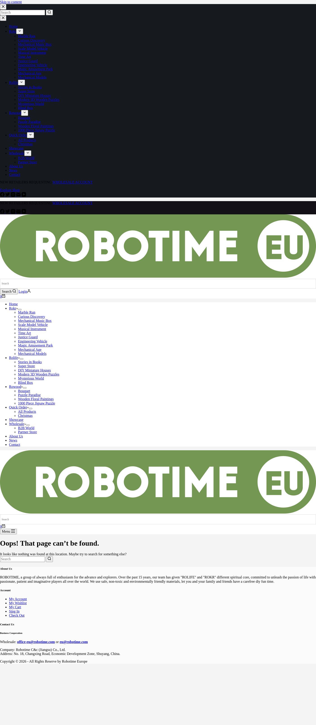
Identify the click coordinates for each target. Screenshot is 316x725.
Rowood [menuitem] (15, 113)
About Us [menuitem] (16, 166)
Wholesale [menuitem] (16, 153)
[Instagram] (13, 195)
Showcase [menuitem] (16, 148)
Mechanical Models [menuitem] (32, 77)
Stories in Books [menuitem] (30, 87)
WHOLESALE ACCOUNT (72, 182)
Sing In (14, 611)
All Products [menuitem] (27, 140)
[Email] (19, 195)
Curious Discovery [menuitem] (31, 40)
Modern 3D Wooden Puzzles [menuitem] (38, 99)
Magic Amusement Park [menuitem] (35, 69)
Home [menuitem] (13, 26)
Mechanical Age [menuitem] (29, 73)
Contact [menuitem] (14, 174)
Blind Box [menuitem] (25, 108)
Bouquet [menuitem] (24, 118)
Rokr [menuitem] (12, 31)
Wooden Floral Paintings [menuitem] (36, 126)
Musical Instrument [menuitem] (32, 53)
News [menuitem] (13, 170)
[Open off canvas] (8, 531)
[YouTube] (24, 195)
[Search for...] (22, 12)
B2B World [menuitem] (26, 158)
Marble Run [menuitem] (26, 36)
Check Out (17, 615)
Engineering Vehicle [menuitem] (32, 65)
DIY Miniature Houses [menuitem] (34, 95)
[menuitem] (19, 31)
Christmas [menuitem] (25, 144)
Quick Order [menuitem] (18, 135)
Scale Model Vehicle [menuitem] (33, 49)
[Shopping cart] (2, 296)
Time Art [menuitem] (24, 57)
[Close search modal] (3, 6)
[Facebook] (2, 195)
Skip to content (11, 2)
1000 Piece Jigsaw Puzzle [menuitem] (36, 130)
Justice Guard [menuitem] (28, 61)
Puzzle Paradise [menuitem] (29, 122)
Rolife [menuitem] (13, 82)
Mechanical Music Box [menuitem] (35, 44)
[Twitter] (8, 195)
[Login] (25, 291)
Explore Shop (10, 190)
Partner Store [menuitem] (27, 162)
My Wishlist (18, 603)
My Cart (15, 607)
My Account (18, 599)
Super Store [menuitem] (26, 91)
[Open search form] (9, 291)
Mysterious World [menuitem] (31, 104)
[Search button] (49, 12)
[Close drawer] (3, 18)
